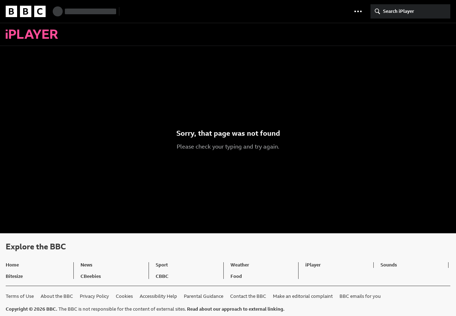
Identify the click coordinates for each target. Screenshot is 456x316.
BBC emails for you (360, 296)
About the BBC (57, 296)
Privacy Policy (94, 296)
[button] (358, 11)
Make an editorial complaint (303, 296)
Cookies (124, 296)
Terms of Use (20, 296)
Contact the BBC (248, 296)
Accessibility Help (158, 296)
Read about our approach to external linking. (236, 309)
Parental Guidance (203, 296)
